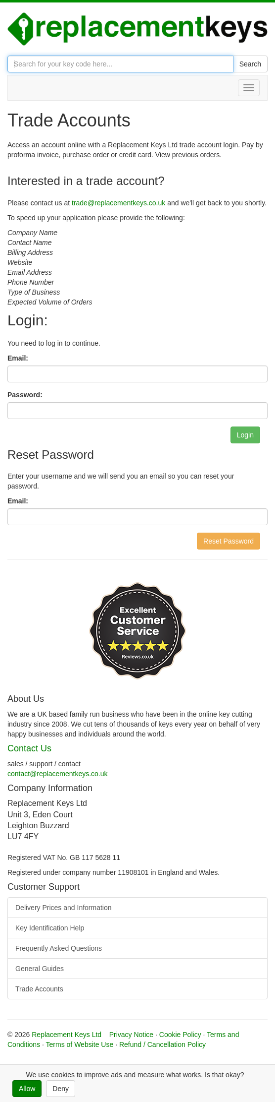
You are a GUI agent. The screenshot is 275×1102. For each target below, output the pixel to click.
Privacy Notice (131, 1035)
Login (245, 435)
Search (250, 64)
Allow (27, 1089)
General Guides (39, 969)
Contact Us (29, 748)
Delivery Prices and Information (63, 908)
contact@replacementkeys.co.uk (57, 774)
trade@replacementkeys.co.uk (118, 203)
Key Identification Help (49, 928)
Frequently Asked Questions (58, 948)
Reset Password (228, 541)
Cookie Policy (180, 1035)
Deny (60, 1089)
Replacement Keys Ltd (66, 1035)
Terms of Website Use (80, 1044)
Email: (17, 358)
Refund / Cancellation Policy (162, 1044)
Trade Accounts (39, 989)
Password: (25, 395)
